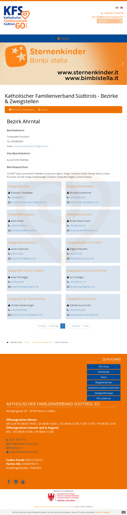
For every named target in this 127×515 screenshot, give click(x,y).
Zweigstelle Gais (18, 186)
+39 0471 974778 (114, 13)
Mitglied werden (103, 382)
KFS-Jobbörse (104, 398)
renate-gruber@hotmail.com (84, 230)
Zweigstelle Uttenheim (81, 299)
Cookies (63, 506)
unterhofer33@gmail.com (23, 258)
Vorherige (54, 325)
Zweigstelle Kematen (80, 186)
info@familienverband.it (110, 17)
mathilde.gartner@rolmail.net (84, 314)
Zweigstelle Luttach (79, 214)
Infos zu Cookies (102, 512)
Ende (86, 325)
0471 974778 (17, 440)
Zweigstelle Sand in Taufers (26, 270)
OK (123, 512)
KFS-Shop (104, 366)
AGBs (71, 506)
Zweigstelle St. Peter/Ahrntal (26, 299)
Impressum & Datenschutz (45, 506)
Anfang (42, 325)
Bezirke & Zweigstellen (21, 109)
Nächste (76, 325)
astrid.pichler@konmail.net (24, 230)
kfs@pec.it (16, 448)
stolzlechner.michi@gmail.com (84, 202)
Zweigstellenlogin (103, 393)
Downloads (104, 371)
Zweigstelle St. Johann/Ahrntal (86, 270)
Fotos (104, 377)
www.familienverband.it (23, 452)
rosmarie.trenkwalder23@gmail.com (30, 146)
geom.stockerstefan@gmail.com (27, 314)
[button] (4, 63)
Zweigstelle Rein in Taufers (84, 242)
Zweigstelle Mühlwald (22, 242)
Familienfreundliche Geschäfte (103, 387)
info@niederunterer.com (82, 258)
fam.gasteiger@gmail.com (82, 286)
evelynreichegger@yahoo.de (25, 286)
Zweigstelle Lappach (21, 214)
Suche (42, 109)
